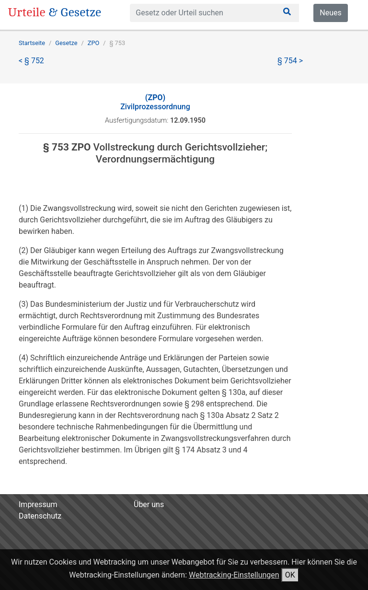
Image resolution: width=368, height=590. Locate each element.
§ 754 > (290, 60)
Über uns (149, 504)
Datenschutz (40, 516)
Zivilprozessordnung (155, 102)
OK (290, 574)
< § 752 (31, 60)
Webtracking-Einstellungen (234, 574)
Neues (330, 12)
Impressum (38, 504)
